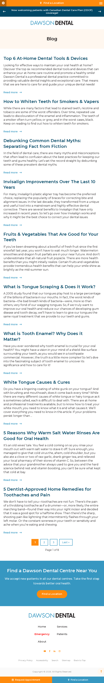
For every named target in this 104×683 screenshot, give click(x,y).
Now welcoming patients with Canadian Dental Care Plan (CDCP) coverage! (52, 11)
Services (62, 626)
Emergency (42, 634)
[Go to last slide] (4, 11)
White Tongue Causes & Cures (36, 382)
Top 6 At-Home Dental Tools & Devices (45, 58)
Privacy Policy (25, 660)
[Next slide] (99, 11)
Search (55, 660)
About (42, 641)
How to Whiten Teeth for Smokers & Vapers (51, 101)
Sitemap (66, 660)
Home (42, 626)
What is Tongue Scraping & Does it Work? (49, 286)
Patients (62, 634)
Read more (10, 92)
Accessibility (42, 660)
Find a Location (52, 594)
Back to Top (80, 660)
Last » (65, 542)
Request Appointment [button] (27, 679)
